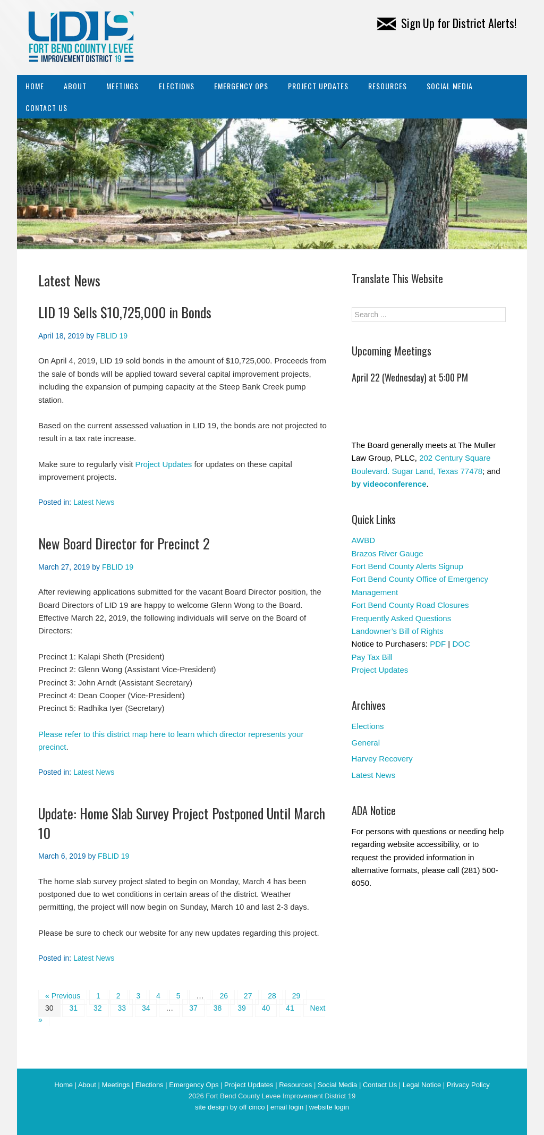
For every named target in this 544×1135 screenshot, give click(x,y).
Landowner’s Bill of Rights (398, 631)
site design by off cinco (230, 1107)
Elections (176, 85)
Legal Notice (422, 1085)
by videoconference (389, 483)
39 (241, 1008)
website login (329, 1107)
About (75, 85)
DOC (461, 643)
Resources (387, 85)
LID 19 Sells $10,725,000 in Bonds (124, 312)
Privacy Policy (468, 1085)
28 (272, 996)
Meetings (122, 85)
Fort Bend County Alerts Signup (407, 566)
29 (296, 996)
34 (146, 1008)
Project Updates (318, 85)
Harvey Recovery (382, 758)
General (366, 742)
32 (98, 1008)
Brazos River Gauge (387, 553)
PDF (438, 643)
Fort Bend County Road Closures (410, 604)
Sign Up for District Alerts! (446, 22)
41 (290, 1008)
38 (218, 1008)
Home (35, 85)
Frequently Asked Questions (402, 618)
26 (223, 996)
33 (121, 1008)
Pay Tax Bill (372, 657)
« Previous (62, 996)
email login (286, 1107)
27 (248, 996)
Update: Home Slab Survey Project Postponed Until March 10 (181, 823)
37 (193, 1008)
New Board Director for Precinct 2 (124, 543)
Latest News (93, 502)
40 (266, 1008)
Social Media (450, 85)
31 (73, 1008)
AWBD (363, 540)
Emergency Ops (241, 85)
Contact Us (46, 107)
